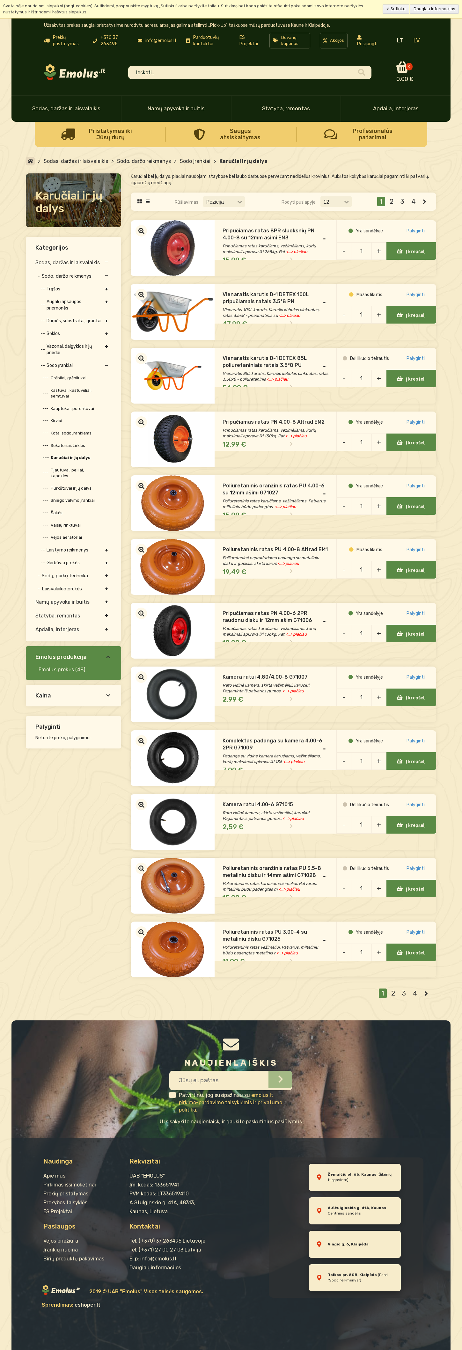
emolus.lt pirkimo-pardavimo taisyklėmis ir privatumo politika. (230, 1102)
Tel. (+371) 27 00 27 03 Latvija (165, 1250)
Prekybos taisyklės (65, 1203)
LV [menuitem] (416, 40)
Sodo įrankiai (195, 161)
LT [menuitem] (400, 40)
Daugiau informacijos (434, 8)
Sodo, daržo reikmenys (144, 161)
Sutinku (398, 8)
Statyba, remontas (286, 108)
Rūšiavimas (186, 202)
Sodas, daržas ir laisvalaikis (66, 108)
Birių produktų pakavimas (73, 1259)
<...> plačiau (314, 253)
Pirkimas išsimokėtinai (69, 1185)
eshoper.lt (87, 1305)
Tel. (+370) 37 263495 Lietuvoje (167, 1241)
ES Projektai (248, 41)
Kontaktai (144, 1226)
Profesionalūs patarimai (372, 134)
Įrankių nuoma (60, 1250)
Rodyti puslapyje (299, 202)
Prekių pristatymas (65, 1194)
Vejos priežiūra (60, 1241)
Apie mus (54, 1176)
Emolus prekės (56, 670)
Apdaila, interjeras (396, 108)
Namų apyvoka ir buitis (176, 108)
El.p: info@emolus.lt (153, 1259)
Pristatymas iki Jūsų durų (110, 134)
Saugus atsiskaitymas (240, 134)
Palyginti (417, 239)
